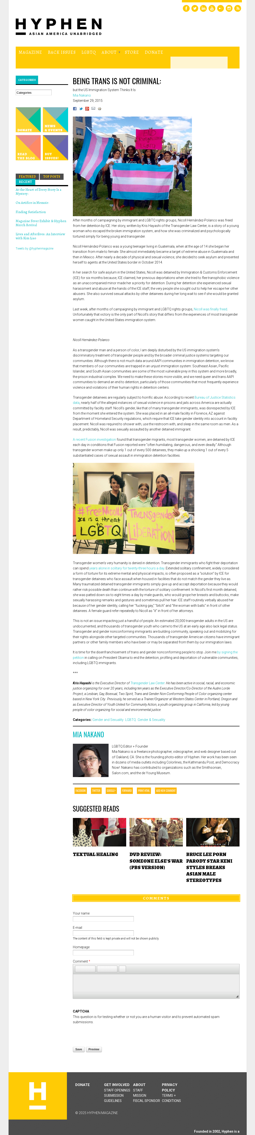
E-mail (77, 928)
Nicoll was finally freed (210, 309)
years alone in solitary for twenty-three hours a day (126, 568)
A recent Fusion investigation (94, 439)
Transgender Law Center (147, 683)
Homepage (81, 947)
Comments (156, 898)
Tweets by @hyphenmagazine (34, 248)
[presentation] (109, 1034)
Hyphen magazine (37, 1096)
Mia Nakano (88, 734)
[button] (78, 969)
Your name (81, 913)
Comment (81, 961)
